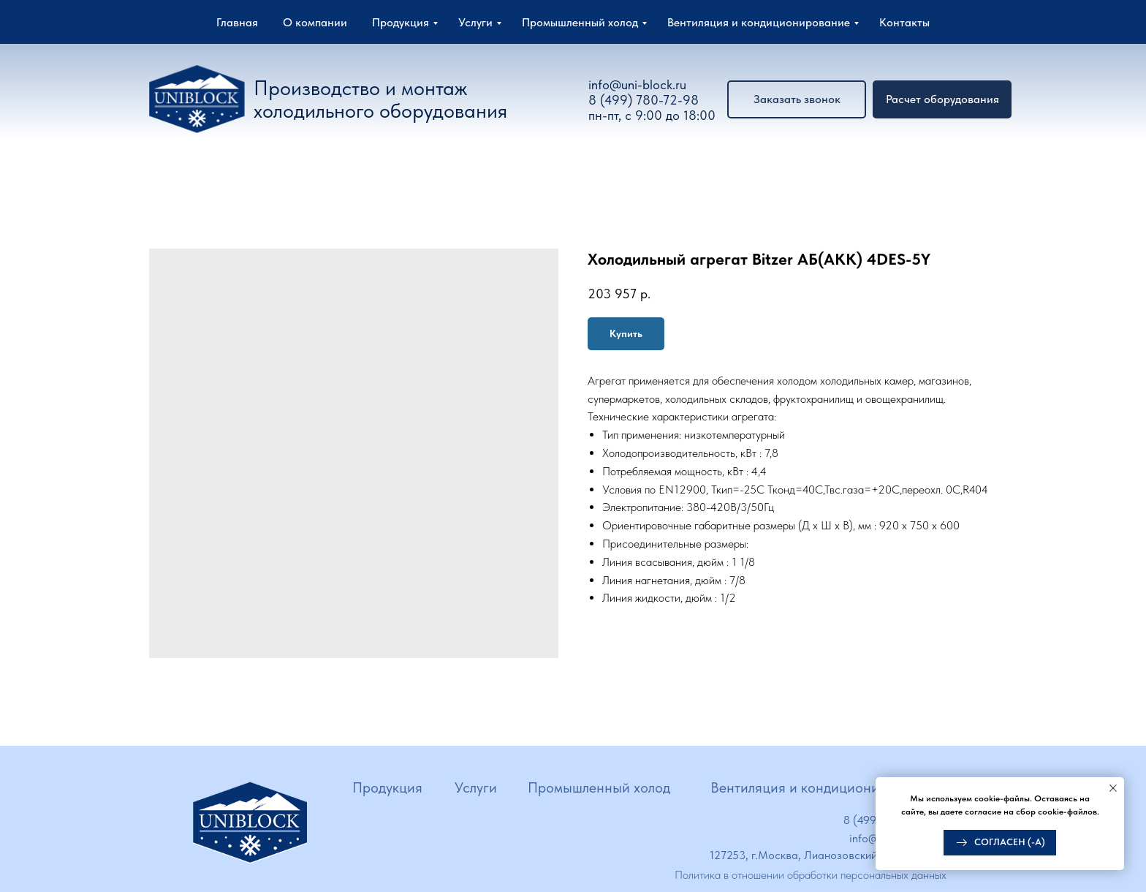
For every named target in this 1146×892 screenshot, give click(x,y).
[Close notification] (1113, 788)
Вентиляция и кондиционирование (758, 22)
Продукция (400, 22)
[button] (942, 99)
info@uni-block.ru (637, 84)
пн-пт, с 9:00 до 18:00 (652, 115)
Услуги (475, 22)
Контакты (904, 22)
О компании (315, 22)
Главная (237, 22)
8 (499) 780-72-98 (643, 99)
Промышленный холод (580, 22)
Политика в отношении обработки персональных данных (810, 875)
